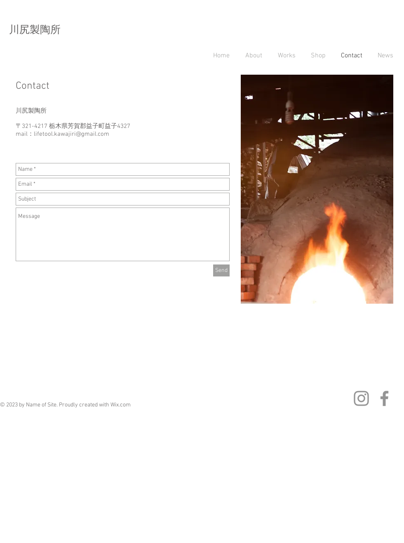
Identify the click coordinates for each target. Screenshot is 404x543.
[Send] (221, 270)
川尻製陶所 (35, 30)
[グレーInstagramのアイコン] (361, 398)
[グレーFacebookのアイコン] (384, 398)
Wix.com (120, 404)
